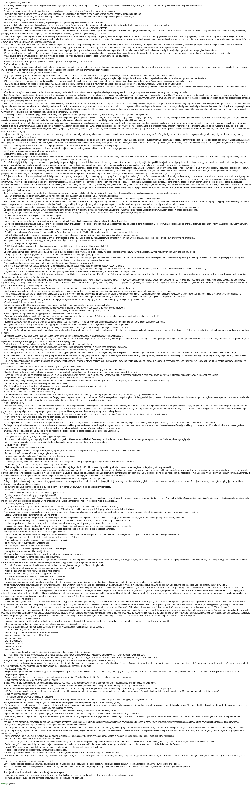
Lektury (4, 784)
